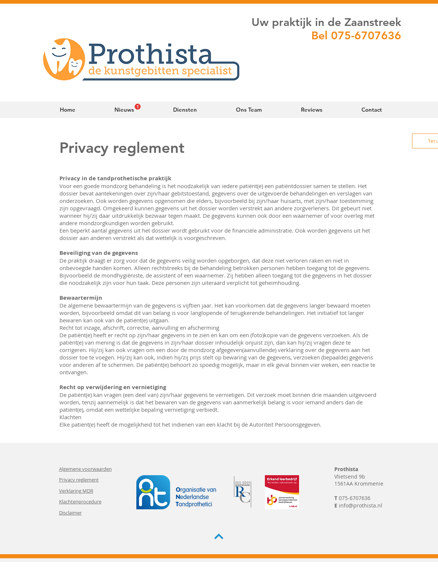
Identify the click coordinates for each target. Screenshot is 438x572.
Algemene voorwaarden (85, 469)
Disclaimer (70, 512)
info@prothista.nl (360, 505)
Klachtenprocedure (80, 501)
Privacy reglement (79, 479)
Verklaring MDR (76, 490)
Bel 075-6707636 (356, 35)
